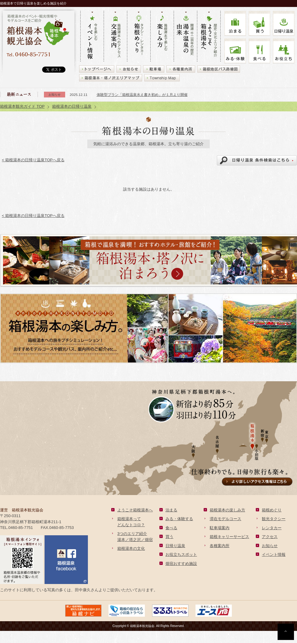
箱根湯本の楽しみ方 (227, 510)
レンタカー (272, 528)
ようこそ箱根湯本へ (135, 510)
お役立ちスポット (181, 554)
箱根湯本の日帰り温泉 (72, 106)
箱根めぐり (272, 510)
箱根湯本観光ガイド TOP (22, 106)
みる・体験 (235, 51)
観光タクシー (273, 519)
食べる (259, 51)
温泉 (284, 23)
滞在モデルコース (225, 519)
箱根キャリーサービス (229, 536)
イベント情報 (273, 554)
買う (259, 23)
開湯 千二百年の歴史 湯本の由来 (185, 36)
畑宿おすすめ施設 (181, 563)
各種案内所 (219, 545)
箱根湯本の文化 (131, 548)
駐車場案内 (219, 528)
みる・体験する (179, 519)
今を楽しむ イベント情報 (92, 36)
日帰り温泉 (175, 545)
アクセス (270, 536)
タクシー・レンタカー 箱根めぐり (138, 36)
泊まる (235, 23)
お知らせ (270, 545)
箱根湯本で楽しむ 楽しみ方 (162, 36)
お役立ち (284, 51)
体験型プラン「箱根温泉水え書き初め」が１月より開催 (142, 95)
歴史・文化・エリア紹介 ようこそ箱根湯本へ (209, 36)
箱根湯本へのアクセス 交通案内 (115, 36)
